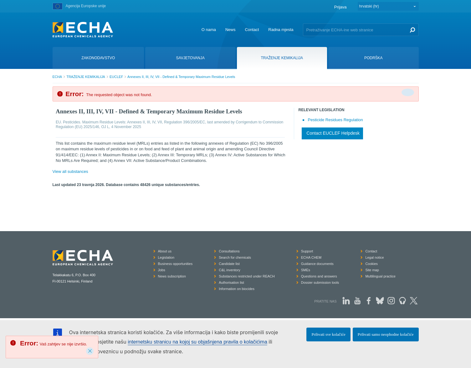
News (230, 29)
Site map (372, 270)
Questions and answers (319, 276)
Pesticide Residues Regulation (335, 119)
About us (165, 251)
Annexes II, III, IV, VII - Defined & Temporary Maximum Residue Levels (181, 77)
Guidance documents (317, 264)
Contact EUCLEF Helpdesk (333, 133)
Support (307, 251)
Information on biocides (236, 289)
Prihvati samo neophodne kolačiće (386, 334)
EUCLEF (116, 77)
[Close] (90, 351)
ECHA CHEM (311, 257)
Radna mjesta (280, 29)
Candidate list (229, 264)
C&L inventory (229, 270)
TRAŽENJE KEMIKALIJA (85, 77)
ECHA (57, 77)
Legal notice (374, 257)
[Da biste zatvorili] (408, 92)
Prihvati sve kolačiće (328, 334)
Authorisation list (231, 282)
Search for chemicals (235, 257)
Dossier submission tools (320, 282)
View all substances (70, 171)
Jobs (161, 270)
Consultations (229, 251)
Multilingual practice (380, 276)
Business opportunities (175, 264)
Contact (252, 29)
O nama (209, 29)
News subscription (172, 276)
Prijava (340, 7)
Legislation (166, 257)
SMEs (305, 270)
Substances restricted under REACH (247, 276)
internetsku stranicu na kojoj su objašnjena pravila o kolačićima (197, 342)
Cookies (371, 264)
